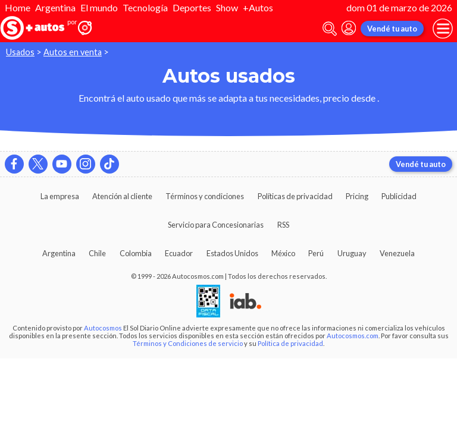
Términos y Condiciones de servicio (188, 343)
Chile (97, 253)
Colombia (136, 253)
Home (17, 7)
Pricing (357, 196)
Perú (316, 253)
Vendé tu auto (392, 28)
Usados (20, 52)
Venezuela (397, 253)
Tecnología (145, 7)
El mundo (99, 7)
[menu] (443, 28)
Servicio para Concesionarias (216, 224)
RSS (283, 224)
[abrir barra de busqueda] (330, 29)
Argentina (55, 7)
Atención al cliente (122, 196)
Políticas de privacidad (295, 196)
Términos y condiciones (204, 196)
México (283, 253)
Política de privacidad (290, 343)
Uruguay (352, 253)
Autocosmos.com (352, 335)
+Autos (258, 7)
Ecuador (179, 253)
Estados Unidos (232, 253)
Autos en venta (72, 52)
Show (227, 7)
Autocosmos (103, 328)
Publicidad (399, 196)
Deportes (192, 7)
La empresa (59, 196)
